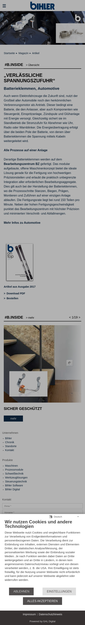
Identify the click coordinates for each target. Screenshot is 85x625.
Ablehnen (21, 591)
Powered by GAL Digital (42, 621)
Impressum (29, 614)
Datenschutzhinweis (50, 614)
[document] (42, 553)
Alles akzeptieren (42, 601)
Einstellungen (59, 591)
